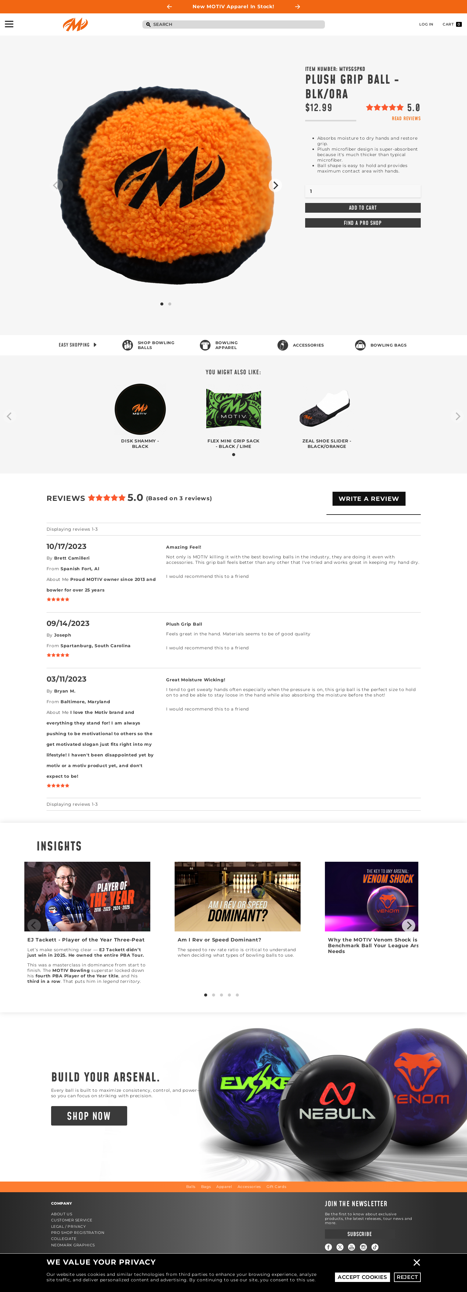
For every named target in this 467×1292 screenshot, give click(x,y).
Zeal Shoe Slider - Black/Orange (326, 443)
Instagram (363, 1247)
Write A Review (369, 498)
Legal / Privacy (68, 1226)
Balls (191, 1186)
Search (148, 25)
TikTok (374, 1247)
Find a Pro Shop (363, 223)
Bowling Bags (389, 345)
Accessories (308, 345)
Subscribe (359, 1234)
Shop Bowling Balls (156, 345)
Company (61, 1203)
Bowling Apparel (226, 345)
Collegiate (64, 1238)
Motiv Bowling (75, 24)
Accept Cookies (362, 1277)
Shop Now (89, 1116)
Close (416, 1262)
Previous (169, 6)
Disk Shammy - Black (140, 443)
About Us (61, 1214)
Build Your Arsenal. (106, 1077)
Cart (452, 24)
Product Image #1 (165, 185)
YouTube (351, 1247)
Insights (59, 846)
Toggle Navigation (9, 24)
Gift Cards (276, 1186)
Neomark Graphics (73, 1245)
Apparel (224, 1186)
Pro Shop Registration (78, 1232)
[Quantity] (363, 191)
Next (297, 6)
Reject (407, 1277)
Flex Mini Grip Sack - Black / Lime (233, 443)
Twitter (339, 1247)
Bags (206, 1186)
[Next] (275, 185)
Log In (426, 24)
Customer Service (72, 1220)
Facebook (328, 1247)
